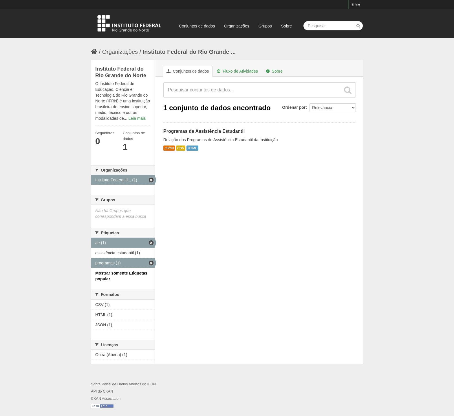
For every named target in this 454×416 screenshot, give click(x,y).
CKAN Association (105, 399)
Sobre (286, 26)
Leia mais (137, 118)
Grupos (265, 26)
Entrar (356, 4)
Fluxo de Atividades (237, 71)
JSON (169, 148)
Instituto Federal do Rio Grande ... (189, 52)
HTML (192, 148)
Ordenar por (294, 107)
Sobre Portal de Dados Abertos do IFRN (123, 384)
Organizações (236, 26)
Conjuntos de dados (197, 26)
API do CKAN (102, 391)
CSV (180, 148)
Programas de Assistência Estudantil (204, 131)
